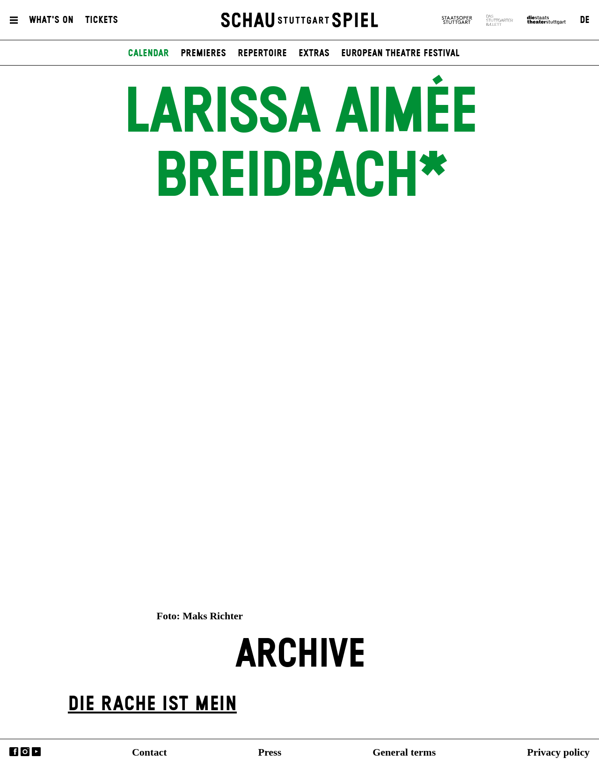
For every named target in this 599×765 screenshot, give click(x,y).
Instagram (25, 751)
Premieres (203, 53)
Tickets (101, 20)
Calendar (148, 53)
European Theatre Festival (400, 53)
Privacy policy (558, 752)
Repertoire (262, 53)
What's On (51, 20)
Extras (314, 53)
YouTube (36, 751)
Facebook (13, 751)
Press (270, 752)
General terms (404, 752)
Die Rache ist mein (152, 704)
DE (585, 20)
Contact (149, 752)
